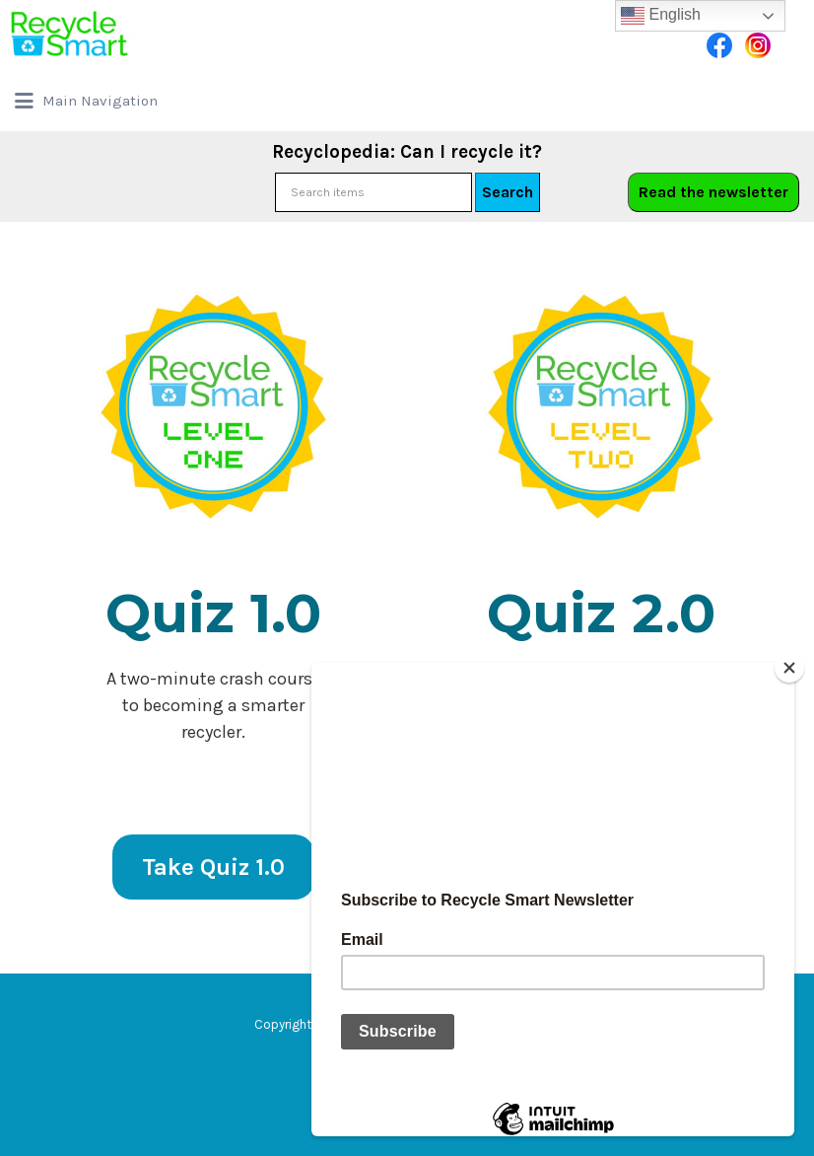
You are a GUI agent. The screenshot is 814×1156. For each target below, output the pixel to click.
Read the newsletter (713, 191)
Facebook (719, 45)
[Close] (789, 668)
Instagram (758, 45)
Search (507, 191)
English (661, 16)
